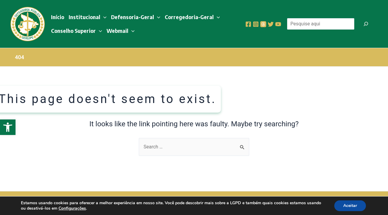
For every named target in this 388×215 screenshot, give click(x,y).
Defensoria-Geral (135, 17)
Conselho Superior (76, 31)
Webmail (121, 31)
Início (57, 16)
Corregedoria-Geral (192, 17)
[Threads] (263, 24)
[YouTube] (278, 24)
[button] (8, 127)
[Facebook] (248, 24)
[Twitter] (271, 24)
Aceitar (350, 205)
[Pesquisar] (366, 24)
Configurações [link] (72, 208)
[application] (103, 17)
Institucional (88, 17)
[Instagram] (256, 24)
